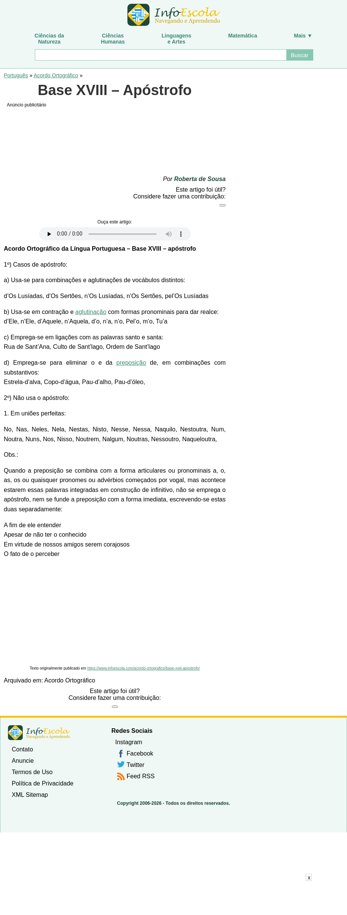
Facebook (140, 753)
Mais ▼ (303, 36)
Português (16, 75)
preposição (131, 362)
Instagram (128, 742)
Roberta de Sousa (200, 179)
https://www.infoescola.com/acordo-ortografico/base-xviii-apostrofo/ (143, 668)
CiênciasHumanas (113, 39)
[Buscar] (160, 55)
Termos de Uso (32, 772)
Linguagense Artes (177, 39)
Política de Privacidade (43, 783)
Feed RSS (141, 776)
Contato (22, 749)
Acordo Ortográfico (56, 75)
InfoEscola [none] (39, 732)
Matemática (242, 36)
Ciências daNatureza (49, 39)
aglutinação (91, 312)
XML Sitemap (30, 795)
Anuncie (23, 760)
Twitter (135, 765)
